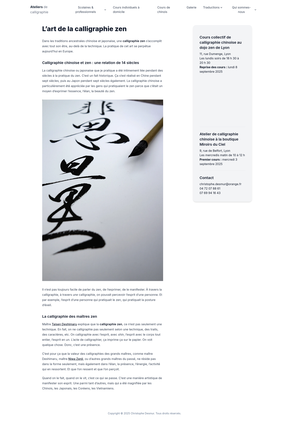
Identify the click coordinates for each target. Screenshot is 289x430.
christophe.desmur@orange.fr (220, 184)
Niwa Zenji (75, 359)
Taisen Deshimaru (64, 324)
